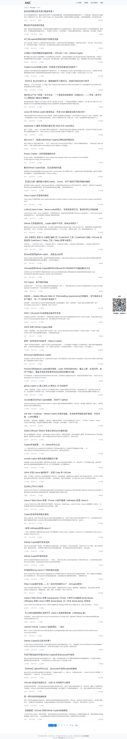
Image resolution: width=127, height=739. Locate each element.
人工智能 (78, 2)
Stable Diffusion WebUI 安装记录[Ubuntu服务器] (46, 431)
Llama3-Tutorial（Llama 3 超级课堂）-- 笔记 (44, 627)
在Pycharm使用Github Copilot (37, 355)
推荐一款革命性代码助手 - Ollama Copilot (43, 341)
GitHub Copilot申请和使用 (35, 556)
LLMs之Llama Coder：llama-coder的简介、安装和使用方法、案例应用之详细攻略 (61, 209)
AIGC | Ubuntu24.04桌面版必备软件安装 (42, 313)
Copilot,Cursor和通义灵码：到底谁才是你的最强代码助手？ (51, 67)
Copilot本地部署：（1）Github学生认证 (42, 444)
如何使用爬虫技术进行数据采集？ (39, 11)
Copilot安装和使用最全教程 (36, 514)
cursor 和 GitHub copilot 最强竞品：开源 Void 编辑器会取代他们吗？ (55, 112)
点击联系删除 (85, 736)
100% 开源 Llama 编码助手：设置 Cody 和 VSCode (47, 472)
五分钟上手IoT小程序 (33, 486)
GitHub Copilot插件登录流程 (36, 542)
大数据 (86, 2)
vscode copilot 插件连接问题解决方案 (41, 458)
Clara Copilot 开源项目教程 (36, 195)
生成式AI (26, 62)
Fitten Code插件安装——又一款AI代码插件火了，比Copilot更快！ (54, 584)
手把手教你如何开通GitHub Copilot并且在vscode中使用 (49, 655)
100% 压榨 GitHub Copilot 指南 (38, 327)
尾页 (76, 725)
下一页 (71, 725)
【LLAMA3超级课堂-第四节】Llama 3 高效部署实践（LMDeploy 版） (55, 613)
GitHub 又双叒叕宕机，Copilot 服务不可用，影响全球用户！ (51, 223)
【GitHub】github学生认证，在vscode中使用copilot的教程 (50, 668)
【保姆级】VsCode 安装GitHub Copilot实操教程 (45, 710)
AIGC (25, 107)
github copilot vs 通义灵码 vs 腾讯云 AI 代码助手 (46, 386)
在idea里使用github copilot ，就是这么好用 (43, 254)
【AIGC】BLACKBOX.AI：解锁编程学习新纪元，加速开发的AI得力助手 (56, 81)
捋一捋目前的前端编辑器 (35, 696)
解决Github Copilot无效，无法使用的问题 (42, 167)
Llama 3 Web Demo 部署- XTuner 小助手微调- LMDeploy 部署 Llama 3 (56, 500)
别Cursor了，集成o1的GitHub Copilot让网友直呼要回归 (49, 140)
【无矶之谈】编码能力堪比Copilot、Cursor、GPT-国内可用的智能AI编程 (57, 181)
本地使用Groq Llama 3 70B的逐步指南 (41, 570)
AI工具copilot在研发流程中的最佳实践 (41, 39)
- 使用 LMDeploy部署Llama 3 (37, 528)
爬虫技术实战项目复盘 (34, 25)
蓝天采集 (61, 737)
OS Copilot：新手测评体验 (36, 282)
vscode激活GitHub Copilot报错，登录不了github (46, 400)
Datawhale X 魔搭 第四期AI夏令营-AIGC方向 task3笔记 (49, 126)
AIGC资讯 (32, 7)
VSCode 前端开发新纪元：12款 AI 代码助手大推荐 (47, 682)
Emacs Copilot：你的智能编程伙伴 (40, 154)
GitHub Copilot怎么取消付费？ (38, 641)
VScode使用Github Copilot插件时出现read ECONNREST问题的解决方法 (57, 268)
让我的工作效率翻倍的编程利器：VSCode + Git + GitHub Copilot (53, 53)
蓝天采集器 (94, 2)
